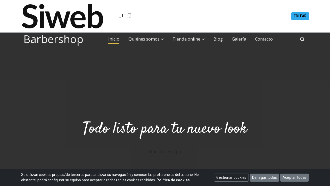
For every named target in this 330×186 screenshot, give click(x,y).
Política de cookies (173, 180)
